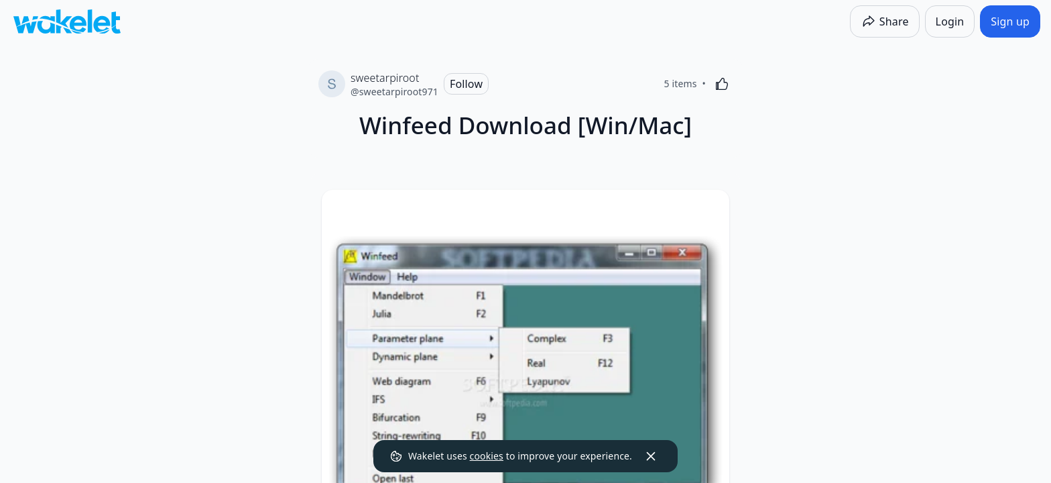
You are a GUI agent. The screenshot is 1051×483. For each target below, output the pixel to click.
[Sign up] (1010, 21)
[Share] (885, 21)
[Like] (722, 84)
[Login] (950, 21)
